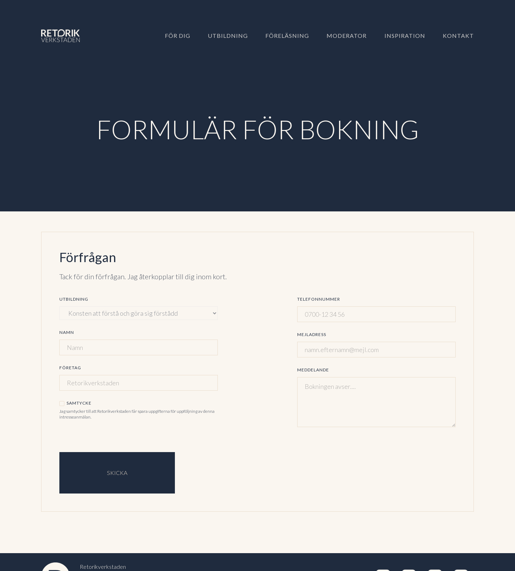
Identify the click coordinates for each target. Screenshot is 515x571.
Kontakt (458, 35)
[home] (67, 35)
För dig (177, 35)
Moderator (347, 35)
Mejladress (311, 334)
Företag (70, 367)
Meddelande (313, 369)
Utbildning (228, 35)
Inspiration (404, 35)
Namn (66, 332)
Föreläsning (287, 35)
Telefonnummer (318, 299)
